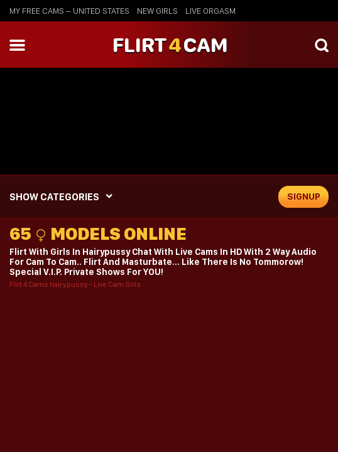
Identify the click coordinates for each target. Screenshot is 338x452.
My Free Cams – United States (69, 11)
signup (303, 196)
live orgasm (210, 11)
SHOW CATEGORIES (54, 197)
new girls (157, 11)
